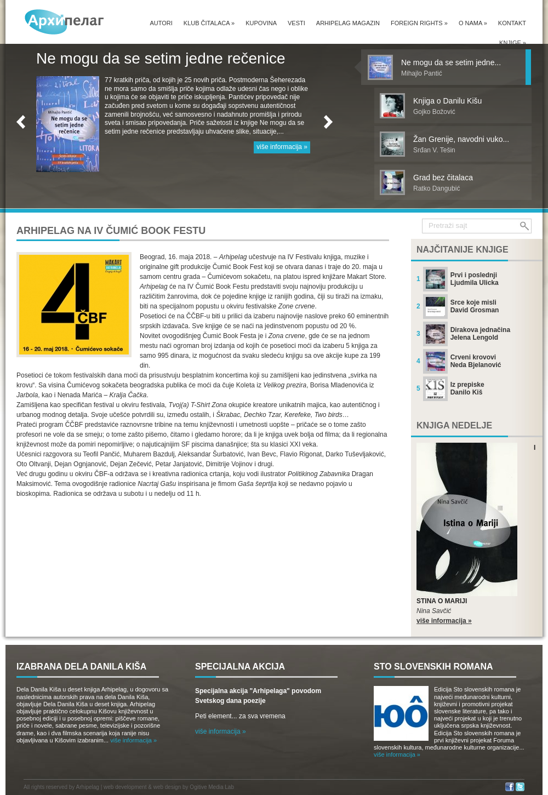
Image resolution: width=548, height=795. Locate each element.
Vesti (296, 23)
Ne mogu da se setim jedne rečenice (160, 58)
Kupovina (261, 23)
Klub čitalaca (209, 23)
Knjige (512, 42)
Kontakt (512, 23)
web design (167, 787)
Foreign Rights (419, 23)
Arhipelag (87, 787)
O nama (473, 23)
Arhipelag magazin (348, 23)
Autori (161, 23)
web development (125, 787)
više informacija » (281, 147)
